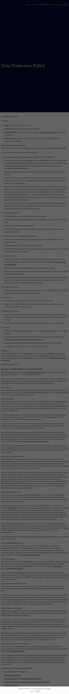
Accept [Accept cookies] (37, 691)
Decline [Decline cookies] (32, 691)
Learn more (49, 688)
